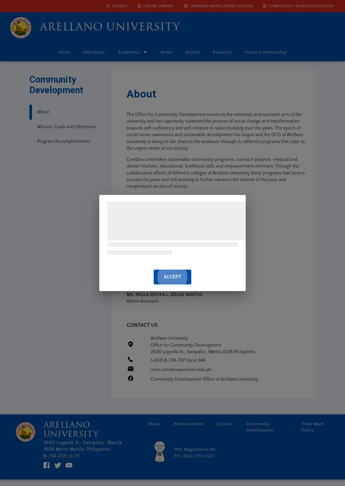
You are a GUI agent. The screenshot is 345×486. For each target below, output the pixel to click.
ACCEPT (172, 277)
